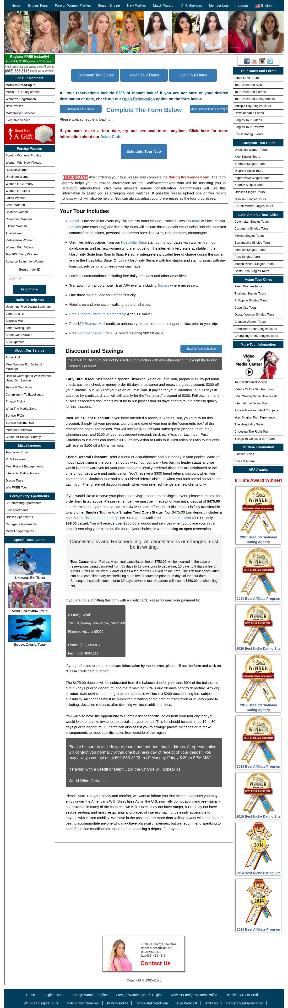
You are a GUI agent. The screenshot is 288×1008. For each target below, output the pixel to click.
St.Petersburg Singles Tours (253, 206)
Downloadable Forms (249, 113)
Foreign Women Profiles (73, 5)
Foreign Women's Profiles (23, 155)
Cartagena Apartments (21, 524)
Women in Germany (19, 184)
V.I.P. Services (191, 5)
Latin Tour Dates (193, 75)
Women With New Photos (23, 162)
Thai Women (14, 233)
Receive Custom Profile (242, 995)
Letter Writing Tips (18, 328)
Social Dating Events (248, 134)
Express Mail (14, 320)
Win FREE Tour (16, 487)
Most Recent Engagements (24, 466)
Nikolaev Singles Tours (250, 199)
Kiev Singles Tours (247, 156)
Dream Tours (14, 480)
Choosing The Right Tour (251, 431)
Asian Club (110, 137)
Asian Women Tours (248, 286)
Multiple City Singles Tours (252, 106)
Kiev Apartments (17, 510)
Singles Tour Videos (248, 120)
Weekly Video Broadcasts (255, 396)
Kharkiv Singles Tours (249, 185)
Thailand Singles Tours (250, 293)
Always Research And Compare (256, 410)
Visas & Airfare (244, 461)
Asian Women (15, 205)
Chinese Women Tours (250, 321)
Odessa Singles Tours (249, 192)
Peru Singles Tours (247, 256)
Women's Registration (21, 99)
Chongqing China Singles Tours (256, 336)
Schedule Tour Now (144, 152)
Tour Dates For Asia (248, 84)
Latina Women (16, 198)
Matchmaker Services (21, 113)
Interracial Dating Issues (22, 473)
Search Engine (109, 5)
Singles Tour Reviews (249, 127)
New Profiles (136, 5)
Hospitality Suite (134, 242)
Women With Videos (20, 247)
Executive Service (18, 120)
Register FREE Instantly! (30, 59)
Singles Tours (38, 5)
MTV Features (15, 459)
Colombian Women (19, 219)
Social (74, 221)
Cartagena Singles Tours (251, 228)
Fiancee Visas (244, 454)
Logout (243, 5)
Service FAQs (15, 415)
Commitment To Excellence (24, 394)
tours (196, 221)
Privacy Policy (15, 401)
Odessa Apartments (19, 517)
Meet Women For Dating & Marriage (24, 367)
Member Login (220, 5)
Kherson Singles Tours (250, 164)
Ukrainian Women (18, 176)
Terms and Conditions (152, 1003)
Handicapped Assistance (244, 1003)
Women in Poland (18, 191)
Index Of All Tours (246, 78)
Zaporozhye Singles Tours (252, 178)
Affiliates (211, 1003)
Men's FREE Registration (23, 92)
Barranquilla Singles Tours (252, 242)
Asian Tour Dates (144, 75)
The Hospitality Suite (248, 424)
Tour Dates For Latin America (254, 99)
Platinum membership (101, 518)
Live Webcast (187, 1003)
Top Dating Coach (18, 452)
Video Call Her (16, 314)
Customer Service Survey (23, 437)
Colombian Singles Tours (251, 221)
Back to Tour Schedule (201, 348)
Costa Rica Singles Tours (251, 271)
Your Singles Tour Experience (254, 417)
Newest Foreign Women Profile (194, 995)
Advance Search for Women (25, 261)
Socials (75, 227)
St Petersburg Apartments (23, 503)
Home (16, 5)
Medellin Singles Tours (250, 250)
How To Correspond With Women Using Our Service (29, 378)
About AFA (13, 357)
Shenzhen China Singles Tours (255, 329)
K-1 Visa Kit (187, 518)
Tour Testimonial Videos (250, 382)
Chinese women (17, 212)
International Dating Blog (251, 403)
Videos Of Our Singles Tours (254, 389)
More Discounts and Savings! (209, 109)
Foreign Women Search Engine (139, 995)
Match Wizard (163, 5)
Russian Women (17, 170)
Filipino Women (16, 226)
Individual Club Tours (80, 109)
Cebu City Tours (245, 307)
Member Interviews (19, 430)
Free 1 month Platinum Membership (97, 314)
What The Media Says (21, 408)
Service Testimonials (20, 422)
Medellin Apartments (20, 531)
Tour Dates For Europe (250, 92)
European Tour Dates (96, 75)
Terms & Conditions (19, 387)
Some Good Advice (19, 335)
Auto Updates (15, 342)
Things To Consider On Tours (254, 438)
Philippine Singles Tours (250, 300)
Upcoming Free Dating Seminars (28, 306)
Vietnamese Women (20, 240)
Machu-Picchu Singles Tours (254, 264)
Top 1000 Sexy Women (22, 254)
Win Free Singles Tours (41, 1003)
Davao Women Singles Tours (254, 314)
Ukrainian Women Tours (250, 149)
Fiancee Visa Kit (90, 333)
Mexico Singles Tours (249, 235)
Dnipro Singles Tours (248, 170)
